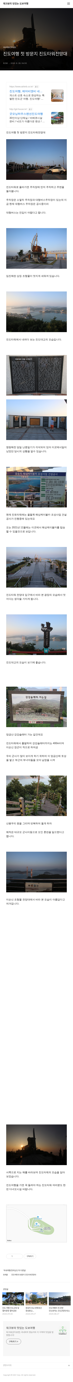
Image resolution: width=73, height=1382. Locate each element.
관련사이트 (7, 1365)
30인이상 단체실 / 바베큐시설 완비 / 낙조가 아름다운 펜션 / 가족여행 (27, 120)
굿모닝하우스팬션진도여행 (26, 113)
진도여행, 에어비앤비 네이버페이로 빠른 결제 (25, 91)
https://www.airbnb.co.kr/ (21, 86)
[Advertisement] (36, 1015)
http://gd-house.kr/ (18, 109)
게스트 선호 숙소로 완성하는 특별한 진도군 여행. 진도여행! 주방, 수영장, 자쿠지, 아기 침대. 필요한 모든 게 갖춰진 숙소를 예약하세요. (26, 97)
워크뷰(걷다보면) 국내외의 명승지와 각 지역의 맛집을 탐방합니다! (29, 1333)
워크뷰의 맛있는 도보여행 (15, 3)
